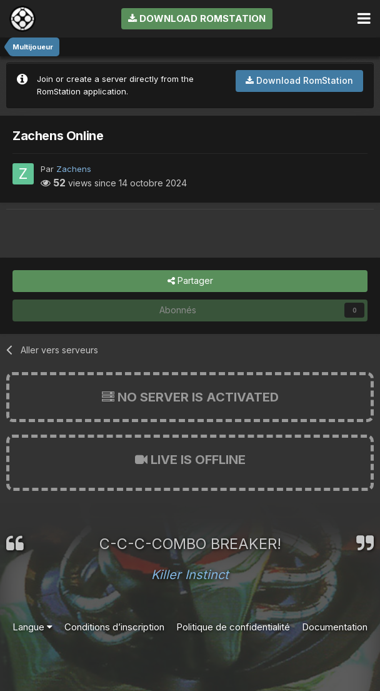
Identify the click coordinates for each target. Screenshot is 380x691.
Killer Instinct (190, 574)
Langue (32, 627)
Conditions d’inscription (114, 627)
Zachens (73, 169)
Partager (190, 281)
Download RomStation (197, 18)
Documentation (335, 627)
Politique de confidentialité (233, 627)
